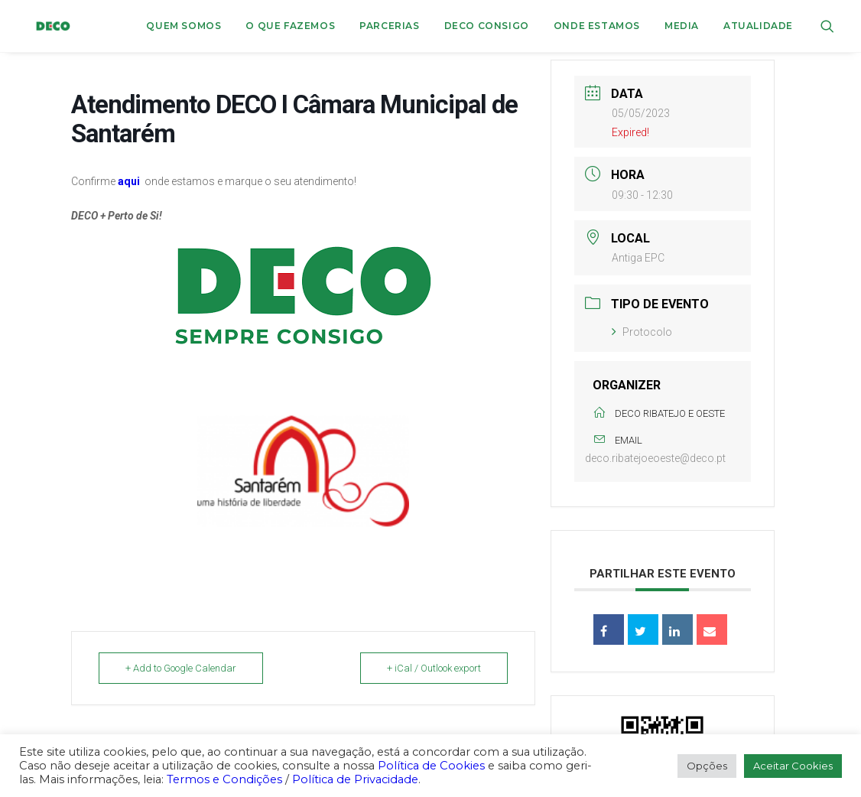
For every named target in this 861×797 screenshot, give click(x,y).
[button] (827, 26)
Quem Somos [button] (183, 25)
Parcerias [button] (389, 25)
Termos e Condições (224, 779)
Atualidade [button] (758, 25)
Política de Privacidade (355, 779)
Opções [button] (707, 766)
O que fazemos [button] (290, 25)
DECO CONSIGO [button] (486, 25)
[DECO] (45, 26)
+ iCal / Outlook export (434, 668)
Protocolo (642, 332)
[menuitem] (183, 26)
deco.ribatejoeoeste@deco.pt (655, 458)
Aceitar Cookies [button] (793, 766)
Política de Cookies (431, 766)
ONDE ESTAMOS (597, 25)
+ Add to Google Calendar (180, 668)
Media (681, 25)
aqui (129, 181)
